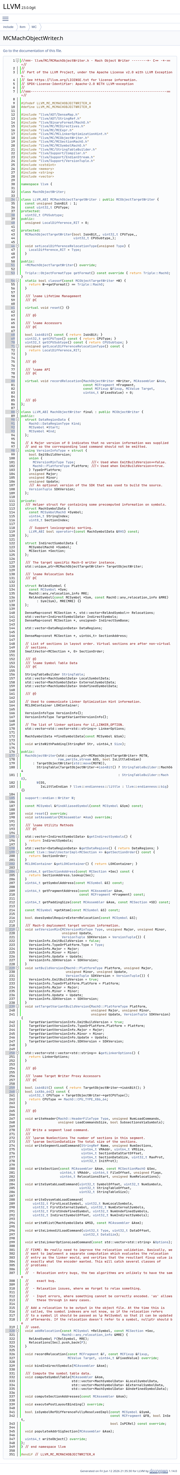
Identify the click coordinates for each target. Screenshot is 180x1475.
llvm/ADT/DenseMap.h (59, 114)
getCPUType (52, 338)
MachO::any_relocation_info (87, 1335)
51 (10, 265)
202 (10, 864)
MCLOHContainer (38, 864)
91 (10, 423)
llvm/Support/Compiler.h (63, 153)
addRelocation (47, 1331)
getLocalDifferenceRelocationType (74, 346)
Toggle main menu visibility (6, 16)
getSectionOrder (120, 852)
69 (10, 338)
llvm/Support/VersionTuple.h (67, 161)
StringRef (90, 1145)
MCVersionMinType (48, 462)
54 (10, 281)
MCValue (132, 389)
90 (10, 419)
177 (10, 755)
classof (55, 281)
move (87, 763)
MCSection (97, 871)
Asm (162, 381)
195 (10, 836)
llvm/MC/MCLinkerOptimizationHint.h (73, 134)
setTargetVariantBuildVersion (62, 1006)
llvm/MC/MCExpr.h (56, 130)
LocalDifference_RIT (61, 223)
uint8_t (36, 520)
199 (10, 852)
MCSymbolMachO (53, 512)
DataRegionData (52, 419)
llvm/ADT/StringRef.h (60, 118)
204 (10, 871)
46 (10, 246)
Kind (75, 423)
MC (34, 27)
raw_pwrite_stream (74, 759)
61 (10, 308)
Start (53, 427)
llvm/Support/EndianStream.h (67, 157)
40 (10, 223)
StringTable (72, 674)
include (8, 27)
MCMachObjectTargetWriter (73, 199)
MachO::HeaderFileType (78, 1118)
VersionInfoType (51, 450)
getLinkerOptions (116, 1053)
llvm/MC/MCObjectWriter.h (64, 138)
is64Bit (41, 335)
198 (10, 848)
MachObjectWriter (48, 192)
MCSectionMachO (131, 1168)
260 (10, 1091)
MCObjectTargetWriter (135, 199)
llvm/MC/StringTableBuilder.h (68, 149)
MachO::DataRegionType (49, 423)
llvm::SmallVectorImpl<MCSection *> (69, 852)
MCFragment (104, 385)
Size (118, 744)
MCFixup (101, 389)
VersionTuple (40, 489)
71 (10, 346)
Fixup (117, 389)
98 (10, 450)
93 (10, 431)
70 (10, 342)
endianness (94, 786)
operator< (64, 531)
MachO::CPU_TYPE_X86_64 (85, 1099)
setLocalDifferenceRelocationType (66, 246)
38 (10, 215)
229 (10, 968)
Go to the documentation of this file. (32, 50)
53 (10, 273)
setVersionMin (47, 929)
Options (162, 1242)
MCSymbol (36, 427)
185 (10, 798)
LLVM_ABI (40, 199)
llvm (22, 27)
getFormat (82, 273)
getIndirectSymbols (106, 836)
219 (10, 929)
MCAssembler (144, 381)
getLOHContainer (70, 864)
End (51, 431)
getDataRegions (94, 848)
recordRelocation (65, 381)
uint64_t (91, 392)
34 (10, 199)
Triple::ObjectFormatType (48, 273)
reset (55, 308)
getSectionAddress (59, 871)
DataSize (108, 1234)
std (76, 763)
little (114, 786)
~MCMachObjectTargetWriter (49, 265)
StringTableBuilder (139, 767)
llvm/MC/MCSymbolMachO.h (63, 145)
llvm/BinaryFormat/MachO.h (65, 122)
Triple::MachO (155, 273)
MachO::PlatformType (51, 466)
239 (10, 1006)
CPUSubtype (52, 215)
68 (10, 335)
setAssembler (46, 817)
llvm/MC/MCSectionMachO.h (64, 141)
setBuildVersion (49, 968)
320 (10, 1331)
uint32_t (44, 207)
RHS (121, 531)
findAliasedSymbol (72, 806)
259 (10, 1088)
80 (10, 381)
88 (10, 412)
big (164, 786)
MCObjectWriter (125, 412)
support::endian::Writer (47, 798)
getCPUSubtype (55, 342)
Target (147, 389)
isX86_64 (42, 1091)
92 (10, 427)
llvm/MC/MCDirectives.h (62, 126)
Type (120, 246)
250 (10, 1053)
